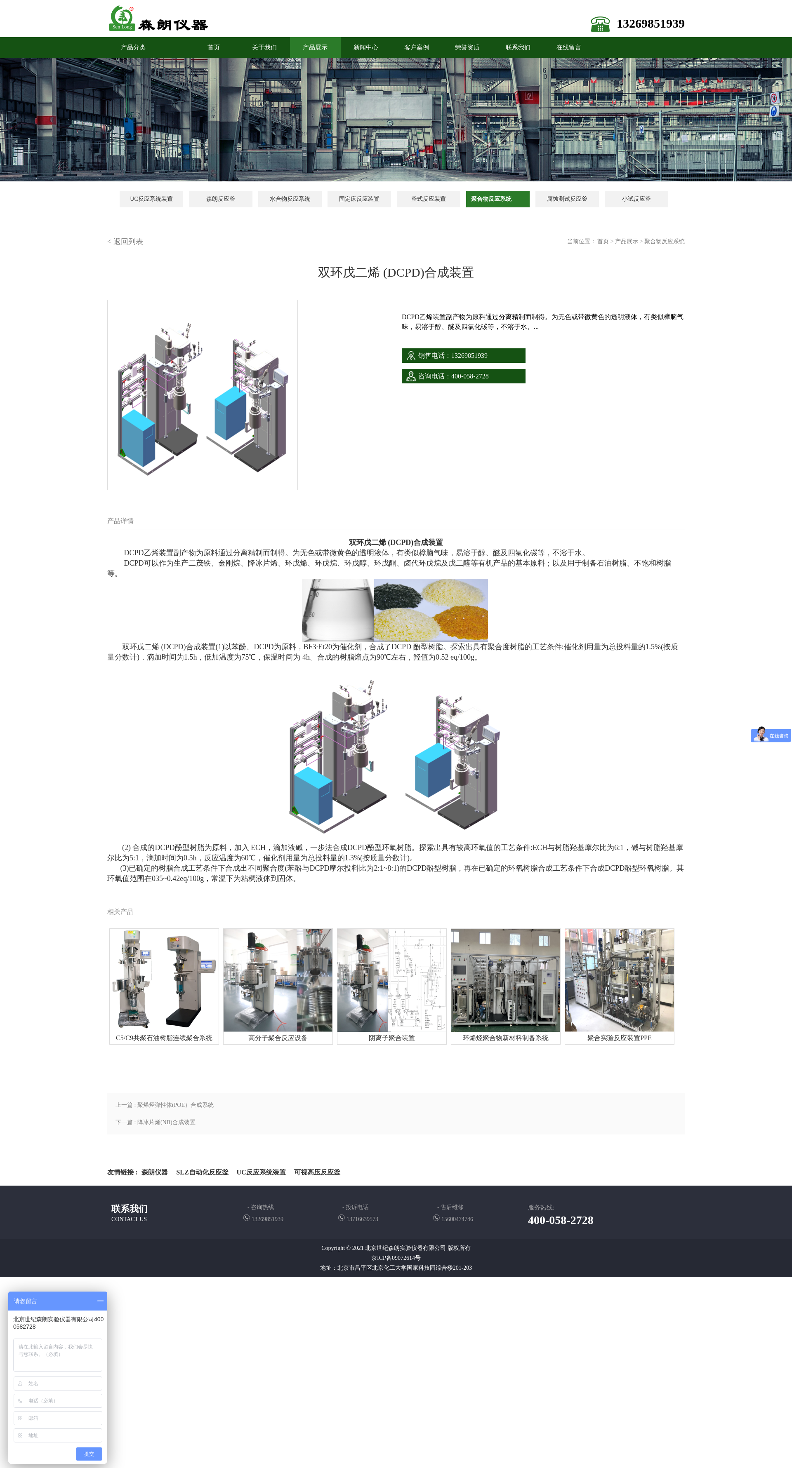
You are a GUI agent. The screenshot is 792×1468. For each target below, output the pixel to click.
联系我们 (518, 47)
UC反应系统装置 (151, 199)
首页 (603, 241)
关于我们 (264, 47)
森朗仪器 (154, 1172)
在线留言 (568, 47)
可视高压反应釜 (317, 1172)
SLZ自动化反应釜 (202, 1172)
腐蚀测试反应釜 (567, 199)
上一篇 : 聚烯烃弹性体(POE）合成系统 (165, 1105)
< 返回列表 (125, 241)
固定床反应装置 (359, 199)
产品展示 (315, 47)
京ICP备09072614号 (396, 1258)
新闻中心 (366, 47)
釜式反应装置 (428, 199)
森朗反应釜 (220, 199)
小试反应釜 (636, 199)
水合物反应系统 (290, 199)
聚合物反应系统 (491, 199)
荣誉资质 (467, 47)
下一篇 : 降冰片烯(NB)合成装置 (156, 1122)
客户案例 (416, 47)
